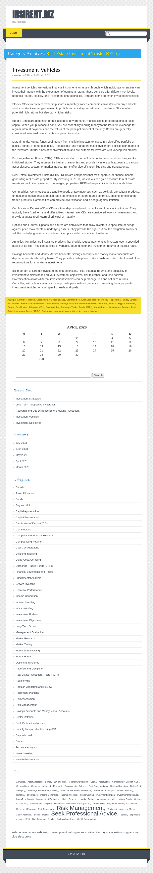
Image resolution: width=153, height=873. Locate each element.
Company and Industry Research (35, 535)
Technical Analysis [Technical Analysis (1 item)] (65, 819)
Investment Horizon (27, 614)
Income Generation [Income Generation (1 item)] (49, 795)
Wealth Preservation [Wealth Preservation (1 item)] (86, 819)
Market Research (25, 638)
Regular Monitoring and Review (34, 686)
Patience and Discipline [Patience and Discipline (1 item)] (40, 803)
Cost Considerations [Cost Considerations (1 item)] (98, 786)
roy (47, 75)
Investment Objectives (28, 422)
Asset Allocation (25, 493)
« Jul (42, 358)
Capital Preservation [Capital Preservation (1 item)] (100, 782)
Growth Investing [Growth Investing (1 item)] (125, 790)
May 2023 (21, 454)
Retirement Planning (27, 692)
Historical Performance (29, 590)
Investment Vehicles (36, 69)
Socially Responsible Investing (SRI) (37, 729)
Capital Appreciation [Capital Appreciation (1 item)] (78, 782)
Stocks (112, 303)
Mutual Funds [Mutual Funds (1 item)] (125, 799)
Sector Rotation (25, 716)
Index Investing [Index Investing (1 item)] (86, 795)
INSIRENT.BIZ (33, 14)
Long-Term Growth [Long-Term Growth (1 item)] (25, 799)
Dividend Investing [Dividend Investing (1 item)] (119, 786)
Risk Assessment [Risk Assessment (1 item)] (46, 809)
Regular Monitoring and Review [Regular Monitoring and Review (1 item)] (122, 803)
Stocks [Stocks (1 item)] (51, 819)
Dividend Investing (26, 553)
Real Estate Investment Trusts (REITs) (40, 303)
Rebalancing (23, 680)
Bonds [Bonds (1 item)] (48, 782)
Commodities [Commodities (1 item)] (22, 786)
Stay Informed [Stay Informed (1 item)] (38, 819)
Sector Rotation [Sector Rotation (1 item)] (41, 814)
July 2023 (21, 442)
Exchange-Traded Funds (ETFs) (97, 300)
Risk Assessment (25, 698)
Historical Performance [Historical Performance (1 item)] (27, 795)
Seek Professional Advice (30, 723)
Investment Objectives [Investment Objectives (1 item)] (127, 795)
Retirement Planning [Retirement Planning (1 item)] (26, 809)
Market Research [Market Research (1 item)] (70, 799)
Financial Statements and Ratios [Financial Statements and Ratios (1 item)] (76, 790)
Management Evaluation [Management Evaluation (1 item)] (47, 799)
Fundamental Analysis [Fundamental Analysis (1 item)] (104, 790)
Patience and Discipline (29, 668)
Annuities (22, 300)
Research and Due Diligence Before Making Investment (47, 410)
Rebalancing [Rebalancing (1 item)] (99, 803)
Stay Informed (24, 735)
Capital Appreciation (27, 511)
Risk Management (26, 704)
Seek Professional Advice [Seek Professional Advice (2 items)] (84, 813)
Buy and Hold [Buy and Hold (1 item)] (60, 782)
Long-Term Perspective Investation (36, 404)
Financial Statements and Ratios (34, 571)
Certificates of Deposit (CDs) (50, 300)
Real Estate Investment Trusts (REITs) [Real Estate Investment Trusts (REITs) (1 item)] (72, 803)
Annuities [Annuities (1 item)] (20, 782)
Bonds (31, 300)
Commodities (73, 300)
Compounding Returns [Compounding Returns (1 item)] (75, 786)
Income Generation (27, 595)
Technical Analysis (26, 747)
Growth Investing (25, 583)
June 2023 (22, 449)
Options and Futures (119, 307)
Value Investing (24, 753)
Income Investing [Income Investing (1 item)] (69, 795)
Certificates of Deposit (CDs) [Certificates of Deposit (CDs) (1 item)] (125, 782)
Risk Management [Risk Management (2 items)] (80, 808)
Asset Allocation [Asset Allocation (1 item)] (34, 782)
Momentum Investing (28, 650)
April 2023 (21, 461)
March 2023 (22, 467)
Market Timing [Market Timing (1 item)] (87, 799)
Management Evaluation (30, 632)
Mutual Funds (121, 300)
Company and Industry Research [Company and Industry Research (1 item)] (46, 786)
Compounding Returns (29, 541)
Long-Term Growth (26, 626)
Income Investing (25, 602)
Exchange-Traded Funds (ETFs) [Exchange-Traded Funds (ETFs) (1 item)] (43, 790)
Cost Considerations (27, 547)
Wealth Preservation (27, 759)
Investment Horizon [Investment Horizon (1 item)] (105, 795)
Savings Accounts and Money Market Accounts (83, 303)
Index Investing (24, 608)
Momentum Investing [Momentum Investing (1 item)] (106, 799)
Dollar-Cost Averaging (28, 559)
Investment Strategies (28, 398)
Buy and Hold (23, 505)
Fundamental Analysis (28, 577)
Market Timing (24, 644)
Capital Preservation (27, 517)
